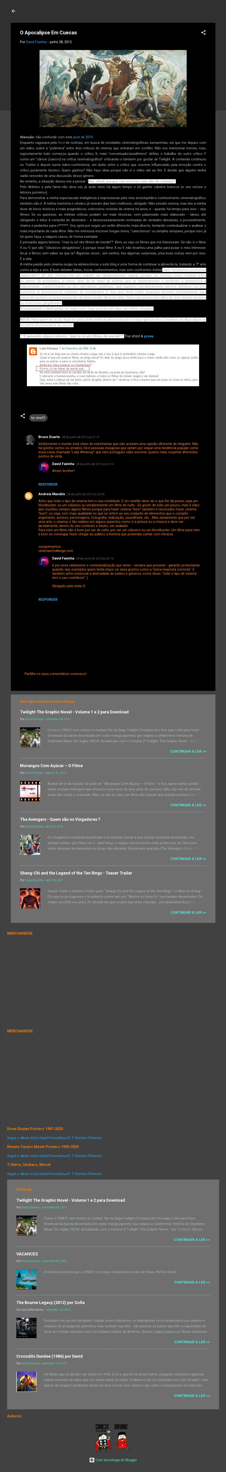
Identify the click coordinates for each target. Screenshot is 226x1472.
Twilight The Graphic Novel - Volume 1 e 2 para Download (74, 712)
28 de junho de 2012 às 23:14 (95, 464)
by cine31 (38, 418)
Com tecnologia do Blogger (113, 1460)
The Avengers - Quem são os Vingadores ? (60, 819)
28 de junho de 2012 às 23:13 (95, 558)
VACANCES (27, 1253)
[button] (203, 33)
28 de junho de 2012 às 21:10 (80, 437)
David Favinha (63, 464)
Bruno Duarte (49, 437)
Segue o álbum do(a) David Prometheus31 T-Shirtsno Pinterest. (55, 1138)
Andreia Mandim (51, 494)
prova (148, 336)
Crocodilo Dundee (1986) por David (49, 1356)
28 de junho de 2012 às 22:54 (85, 494)
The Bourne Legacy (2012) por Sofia (50, 1302)
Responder (47, 484)
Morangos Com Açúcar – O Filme (51, 765)
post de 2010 (83, 137)
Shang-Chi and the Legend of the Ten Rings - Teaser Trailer (76, 873)
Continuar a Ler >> (188, 751)
